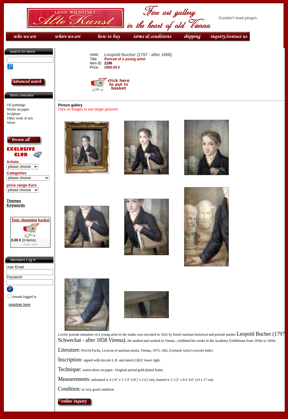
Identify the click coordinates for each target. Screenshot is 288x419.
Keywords (15, 205)
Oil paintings (16, 105)
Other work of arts (20, 118)
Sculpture (13, 114)
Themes (13, 201)
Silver (11, 123)
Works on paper (18, 109)
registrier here (19, 305)
